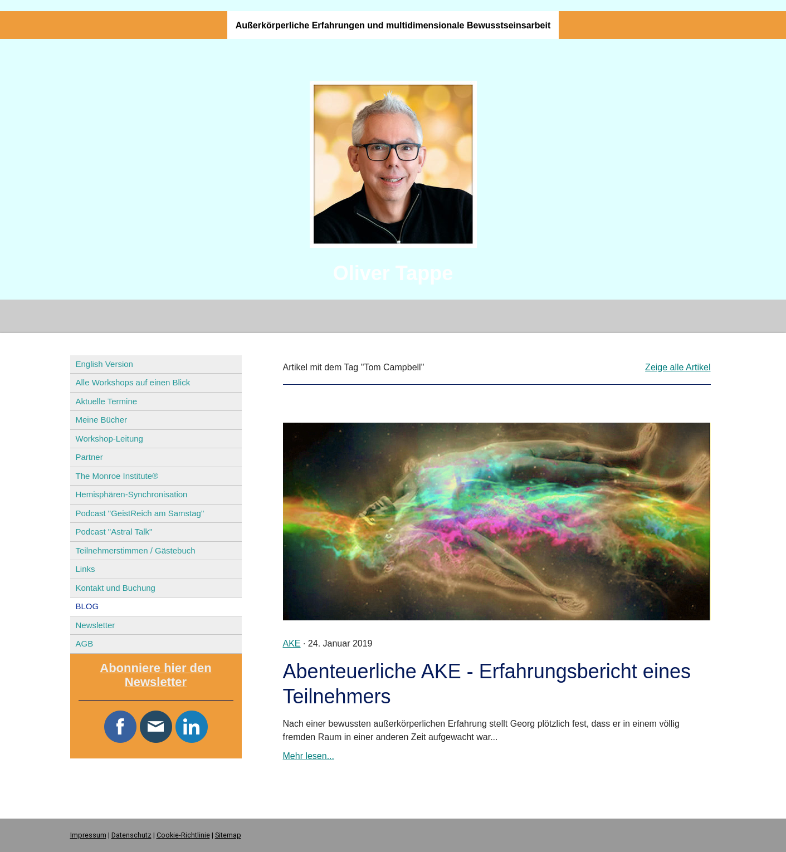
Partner (89, 457)
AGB (85, 643)
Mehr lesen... (308, 756)
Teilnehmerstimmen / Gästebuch (136, 550)
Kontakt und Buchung (115, 588)
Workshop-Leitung (109, 438)
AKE (292, 643)
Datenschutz (131, 835)
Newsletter (95, 625)
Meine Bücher (102, 419)
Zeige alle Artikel (677, 367)
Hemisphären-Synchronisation (132, 494)
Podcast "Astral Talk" (114, 531)
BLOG (87, 606)
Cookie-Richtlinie (183, 835)
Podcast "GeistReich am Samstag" (140, 513)
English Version (104, 364)
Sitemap (228, 835)
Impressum (88, 835)
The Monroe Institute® (117, 476)
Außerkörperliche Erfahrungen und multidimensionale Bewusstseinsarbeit (393, 25)
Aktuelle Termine (107, 401)
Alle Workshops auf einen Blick (133, 382)
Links (85, 569)
